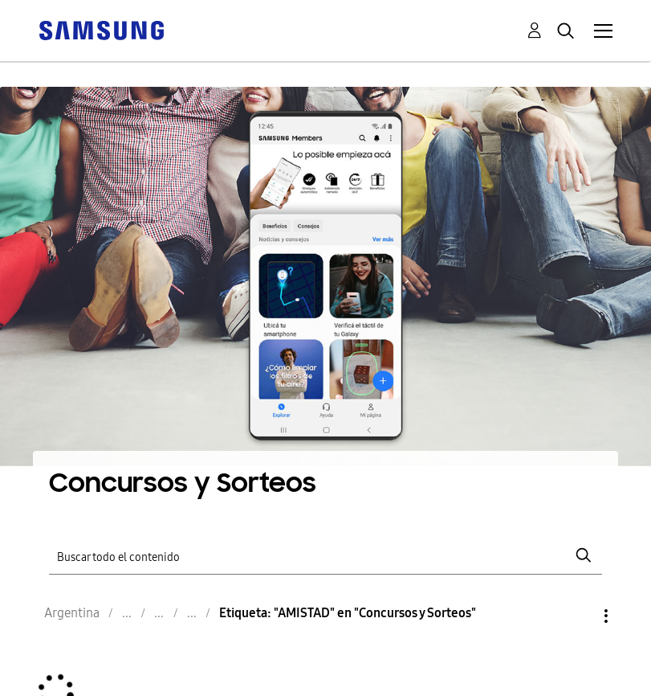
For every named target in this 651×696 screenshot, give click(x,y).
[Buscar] (326, 556)
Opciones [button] (579, 616)
